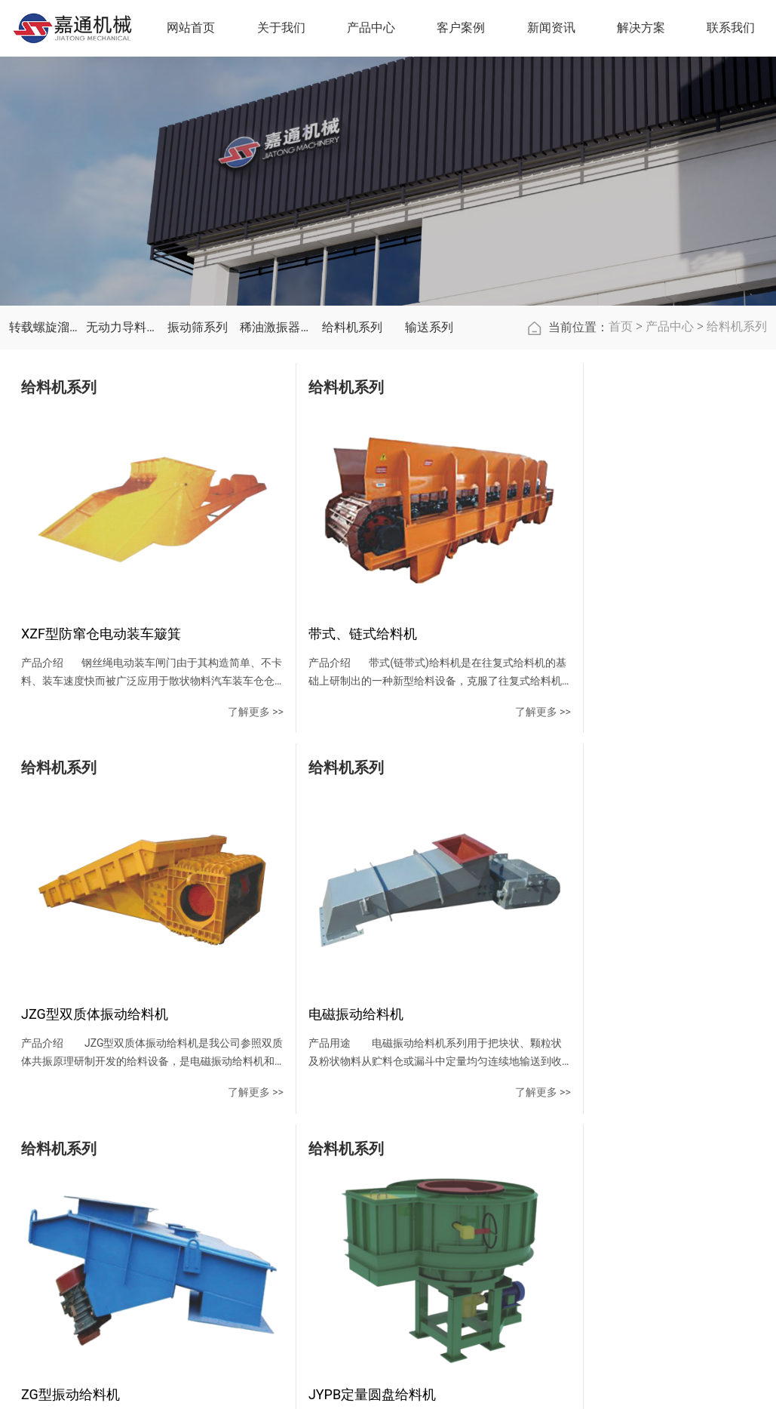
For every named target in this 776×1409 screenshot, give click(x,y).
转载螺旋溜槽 (43, 368)
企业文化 (262, 1211)
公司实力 (262, 1266)
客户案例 (400, 1150)
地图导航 (593, 1238)
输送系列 (429, 368)
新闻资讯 (466, 1150)
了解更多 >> (221, 728)
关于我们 (268, 1150)
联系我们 (599, 1150)
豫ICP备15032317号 (567, 1388)
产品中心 (670, 367)
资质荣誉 (262, 1238)
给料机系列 (352, 368)
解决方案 (643, 29)
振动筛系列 (197, 368)
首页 (621, 367)
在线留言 (593, 1211)
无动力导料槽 (120, 368)
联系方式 (593, 1184)
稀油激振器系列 (274, 368)
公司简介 (262, 1184)
